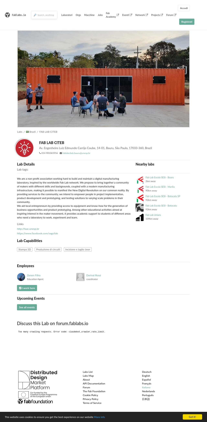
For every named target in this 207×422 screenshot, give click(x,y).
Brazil (31, 131)
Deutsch (147, 371)
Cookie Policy (90, 395)
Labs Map (88, 375)
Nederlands (148, 391)
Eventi (127, 14)
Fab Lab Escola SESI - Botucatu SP (163, 196)
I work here (27, 287)
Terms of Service (92, 402)
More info (99, 417)
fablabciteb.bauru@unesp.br (76, 153)
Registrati (186, 21)
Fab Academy (112, 15)
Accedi (184, 8)
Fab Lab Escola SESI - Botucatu (161, 205)
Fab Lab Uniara (153, 215)
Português (147, 395)
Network (141, 14)
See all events (27, 307)
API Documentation (94, 383)
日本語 (146, 398)
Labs (19, 131)
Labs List (88, 371)
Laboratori (66, 14)
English (146, 375)
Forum (171, 14)
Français (146, 383)
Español (146, 379)
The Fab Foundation (94, 391)
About (86, 379)
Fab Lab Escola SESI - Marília (160, 186)
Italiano (146, 387)
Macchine (89, 14)
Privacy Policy (90, 398)
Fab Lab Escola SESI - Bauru (160, 177)
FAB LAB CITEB (48, 131)
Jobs (100, 14)
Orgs (78, 14)
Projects (157, 14)
